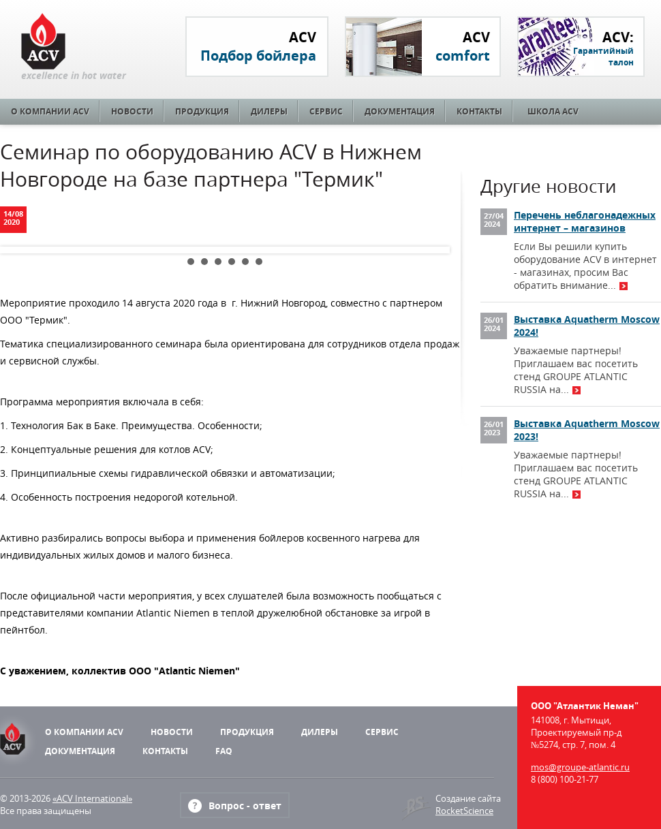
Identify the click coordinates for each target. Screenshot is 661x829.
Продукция (202, 111)
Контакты (479, 111)
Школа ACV (553, 111)
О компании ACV (50, 111)
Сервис (326, 111)
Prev (21, 250)
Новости (132, 111)
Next (429, 250)
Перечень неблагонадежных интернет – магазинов (585, 221)
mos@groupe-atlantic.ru (580, 767)
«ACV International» (92, 798)
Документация (400, 111)
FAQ (223, 751)
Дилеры (269, 111)
